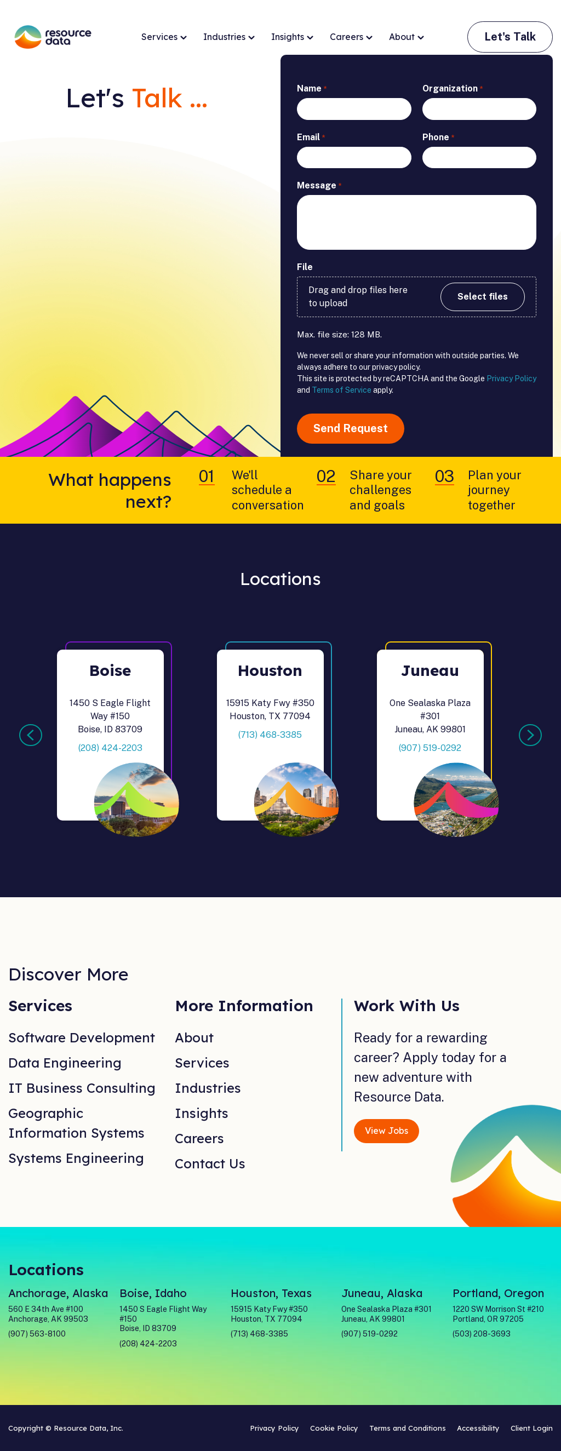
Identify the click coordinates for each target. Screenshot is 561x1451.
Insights (292, 37)
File (305, 267)
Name (312, 89)
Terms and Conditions (407, 1428)
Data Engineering (65, 1062)
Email (311, 138)
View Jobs (386, 1130)
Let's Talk (510, 36)
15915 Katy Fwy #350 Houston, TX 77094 (269, 1314)
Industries (229, 37)
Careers (351, 37)
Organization (452, 89)
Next (530, 735)
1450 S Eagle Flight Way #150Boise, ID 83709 (110, 716)
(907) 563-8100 (37, 1333)
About (406, 37)
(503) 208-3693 (482, 1333)
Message (319, 186)
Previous (30, 735)
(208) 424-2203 (110, 748)
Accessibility (478, 1428)
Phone (438, 138)
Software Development (81, 1037)
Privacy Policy (511, 378)
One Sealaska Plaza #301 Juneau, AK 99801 (386, 1314)
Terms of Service (341, 390)
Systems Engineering (76, 1158)
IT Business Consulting (82, 1088)
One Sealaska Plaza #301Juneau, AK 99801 (430, 716)
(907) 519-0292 (430, 748)
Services (164, 37)
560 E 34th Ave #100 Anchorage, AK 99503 (48, 1314)
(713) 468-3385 (270, 735)
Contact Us (210, 1163)
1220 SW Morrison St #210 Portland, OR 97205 (498, 1314)
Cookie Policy (334, 1428)
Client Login (532, 1428)
